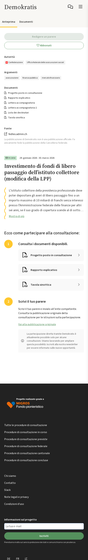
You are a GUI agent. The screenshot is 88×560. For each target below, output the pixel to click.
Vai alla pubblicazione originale (37, 324)
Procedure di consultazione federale (25, 446)
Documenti (26, 22)
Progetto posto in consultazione (25, 93)
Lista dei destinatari (18, 112)
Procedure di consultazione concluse (26, 460)
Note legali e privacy (16, 497)
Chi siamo (10, 476)
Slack (7, 490)
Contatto (10, 483)
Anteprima (8, 22)
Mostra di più (16, 216)
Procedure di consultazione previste (25, 439)
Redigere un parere (44, 37)
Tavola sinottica (16, 117)
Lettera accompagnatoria (21, 103)
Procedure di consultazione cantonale (27, 453)
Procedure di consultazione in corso (25, 432)
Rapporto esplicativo (19, 98)
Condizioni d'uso (14, 504)
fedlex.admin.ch (17, 134)
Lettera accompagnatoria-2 (22, 108)
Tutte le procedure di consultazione (25, 425)
